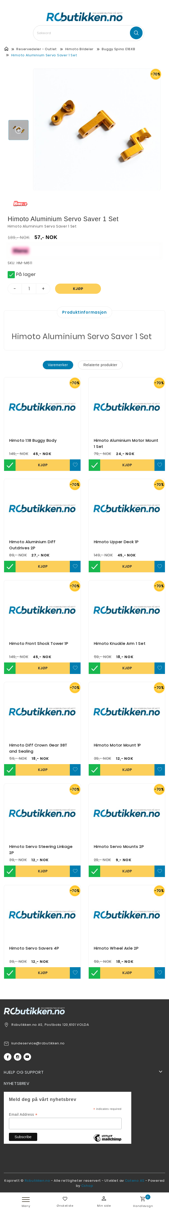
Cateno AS (135, 1180)
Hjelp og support (24, 1072)
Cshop (87, 1185)
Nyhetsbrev (17, 1083)
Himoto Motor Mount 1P (117, 745)
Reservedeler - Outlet (36, 49)
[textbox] (88, 33)
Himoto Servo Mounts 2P (119, 846)
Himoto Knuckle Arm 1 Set (120, 643)
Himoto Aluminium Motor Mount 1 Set (126, 443)
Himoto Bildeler (79, 49)
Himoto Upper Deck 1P (116, 541)
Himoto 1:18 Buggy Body (32, 440)
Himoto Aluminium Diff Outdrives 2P (32, 545)
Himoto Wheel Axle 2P (116, 948)
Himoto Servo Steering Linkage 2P (40, 849)
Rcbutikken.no (37, 1180)
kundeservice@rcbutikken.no (38, 1043)
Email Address (23, 1114)
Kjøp (78, 288)
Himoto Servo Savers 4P (34, 948)
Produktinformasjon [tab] (84, 312)
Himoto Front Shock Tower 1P (38, 643)
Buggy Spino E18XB (118, 49)
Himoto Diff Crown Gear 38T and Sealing (38, 748)
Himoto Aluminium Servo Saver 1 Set (44, 55)
